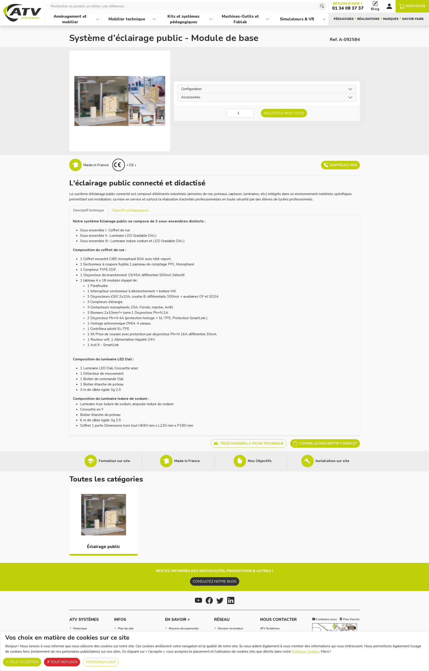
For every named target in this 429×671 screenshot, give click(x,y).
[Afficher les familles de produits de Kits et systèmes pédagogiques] (211, 19)
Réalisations (368, 19)
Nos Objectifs (260, 460)
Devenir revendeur (230, 628)
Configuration (191, 88)
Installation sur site (332, 460)
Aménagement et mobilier (70, 19)
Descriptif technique (88, 210)
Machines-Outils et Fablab (240, 19)
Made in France (187, 460)
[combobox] (187, 6)
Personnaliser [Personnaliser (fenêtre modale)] (101, 662)
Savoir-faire (413, 19)
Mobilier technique (127, 19)
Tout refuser (62, 662)
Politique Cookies (305, 651)
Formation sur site (114, 460)
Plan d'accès (349, 619)
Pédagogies (344, 19)
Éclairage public (103, 547)
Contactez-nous (324, 619)
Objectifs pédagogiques (130, 210)
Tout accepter (22, 662)
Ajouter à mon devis (284, 113)
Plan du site (125, 628)
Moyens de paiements (184, 628)
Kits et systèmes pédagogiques (183, 19)
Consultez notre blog (214, 581)
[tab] (88, 210)
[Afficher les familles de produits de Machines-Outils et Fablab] (267, 19)
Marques (391, 19)
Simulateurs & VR (297, 19)
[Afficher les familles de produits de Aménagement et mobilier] (97, 19)
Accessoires (190, 97)
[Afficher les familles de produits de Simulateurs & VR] (324, 19)
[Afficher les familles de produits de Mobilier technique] (154, 19)
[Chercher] (322, 6)
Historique (80, 628)
